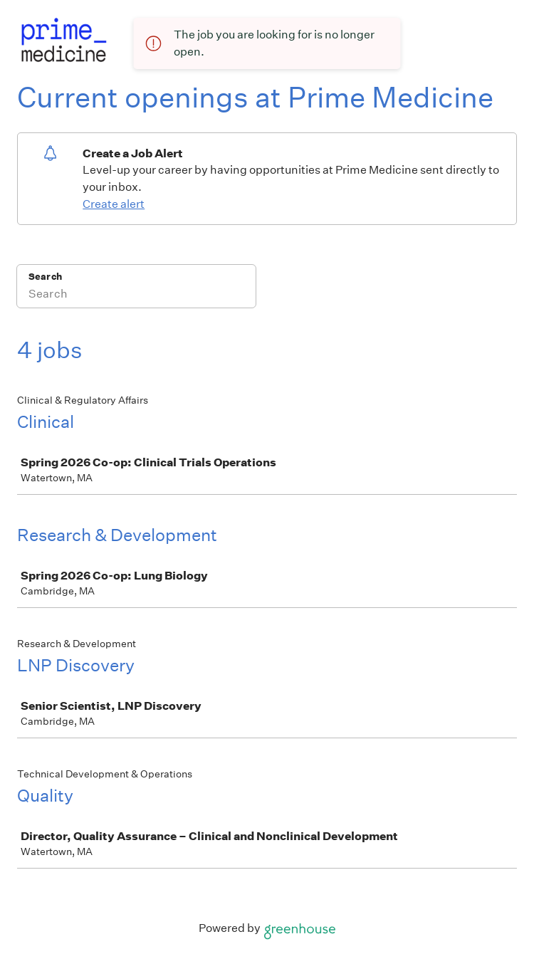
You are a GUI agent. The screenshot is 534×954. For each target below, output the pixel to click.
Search (45, 277)
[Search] (136, 295)
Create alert (114, 204)
